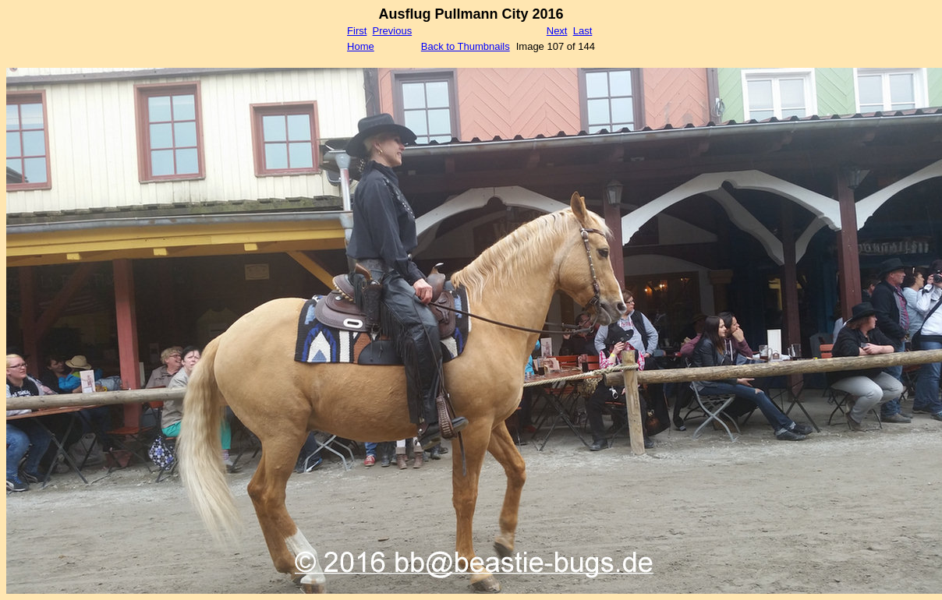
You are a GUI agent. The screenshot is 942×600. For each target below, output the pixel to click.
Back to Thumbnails (465, 46)
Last (583, 31)
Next (557, 31)
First (357, 31)
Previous (393, 31)
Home (360, 46)
